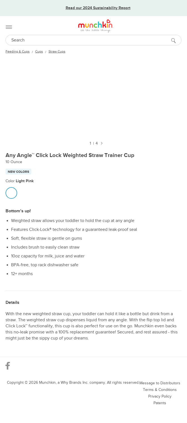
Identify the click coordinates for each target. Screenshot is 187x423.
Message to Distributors (159, 383)
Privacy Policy (159, 396)
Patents (159, 403)
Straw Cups (56, 51)
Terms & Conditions (160, 390)
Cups (39, 51)
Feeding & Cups (18, 51)
